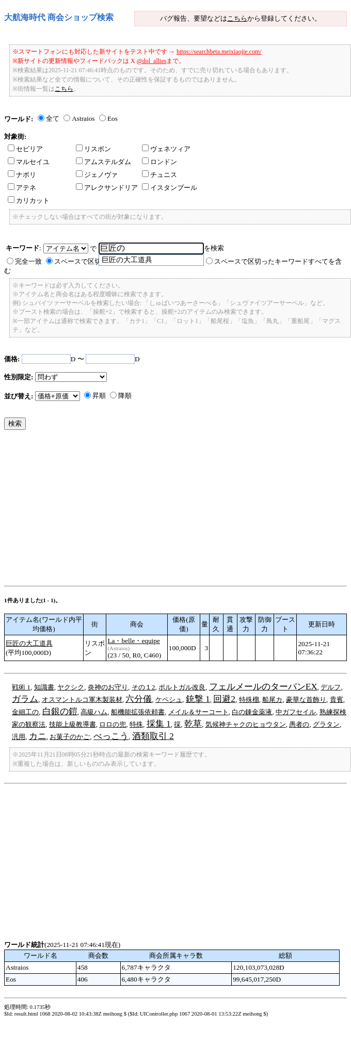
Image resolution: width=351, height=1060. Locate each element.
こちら (237, 18)
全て (52, 118)
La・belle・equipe (133, 641)
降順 (125, 395)
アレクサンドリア (107, 187)
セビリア (25, 149)
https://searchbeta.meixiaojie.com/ (219, 51)
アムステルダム (103, 162)
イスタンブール (169, 187)
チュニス (159, 175)
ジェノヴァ (97, 175)
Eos (112, 118)
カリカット (29, 200)
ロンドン (159, 162)
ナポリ (22, 175)
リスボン (93, 149)
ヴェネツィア (166, 149)
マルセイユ (29, 162)
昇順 (99, 395)
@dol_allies (152, 61)
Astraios (83, 118)
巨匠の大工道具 (29, 643)
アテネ (22, 187)
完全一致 (28, 261)
